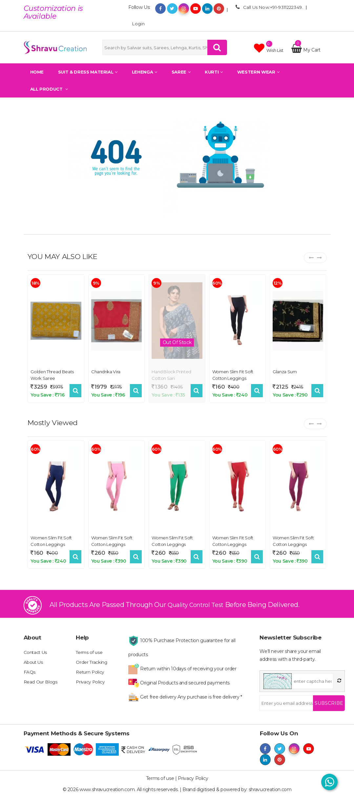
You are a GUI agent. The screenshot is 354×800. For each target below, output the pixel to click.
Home (37, 72)
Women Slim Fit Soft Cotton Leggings (232, 374)
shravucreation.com (270, 793)
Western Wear (258, 72)
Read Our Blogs (41, 687)
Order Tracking (92, 667)
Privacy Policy (91, 687)
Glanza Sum (285, 371)
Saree (181, 72)
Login (136, 23)
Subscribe (329, 708)
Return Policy (90, 677)
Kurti (214, 72)
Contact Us (36, 657)
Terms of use (90, 657)
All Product (49, 89)
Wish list (268, 48)
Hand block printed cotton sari (171, 374)
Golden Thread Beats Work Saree (52, 374)
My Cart (306, 50)
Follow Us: (139, 7)
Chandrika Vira (105, 371)
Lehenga (144, 72)
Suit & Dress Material (87, 72)
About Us (34, 667)
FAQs (30, 677)
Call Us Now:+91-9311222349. (268, 7)
